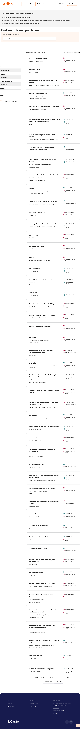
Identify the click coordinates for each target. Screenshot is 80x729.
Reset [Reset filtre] (18, 54)
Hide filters (3, 49)
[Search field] (31, 38)
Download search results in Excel (72, 52)
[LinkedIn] (71, 722)
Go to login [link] (72, 4)
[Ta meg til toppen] (78, 725)
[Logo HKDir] (13, 722)
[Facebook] (67, 722)
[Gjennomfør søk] (4, 38)
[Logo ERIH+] (8, 3)
